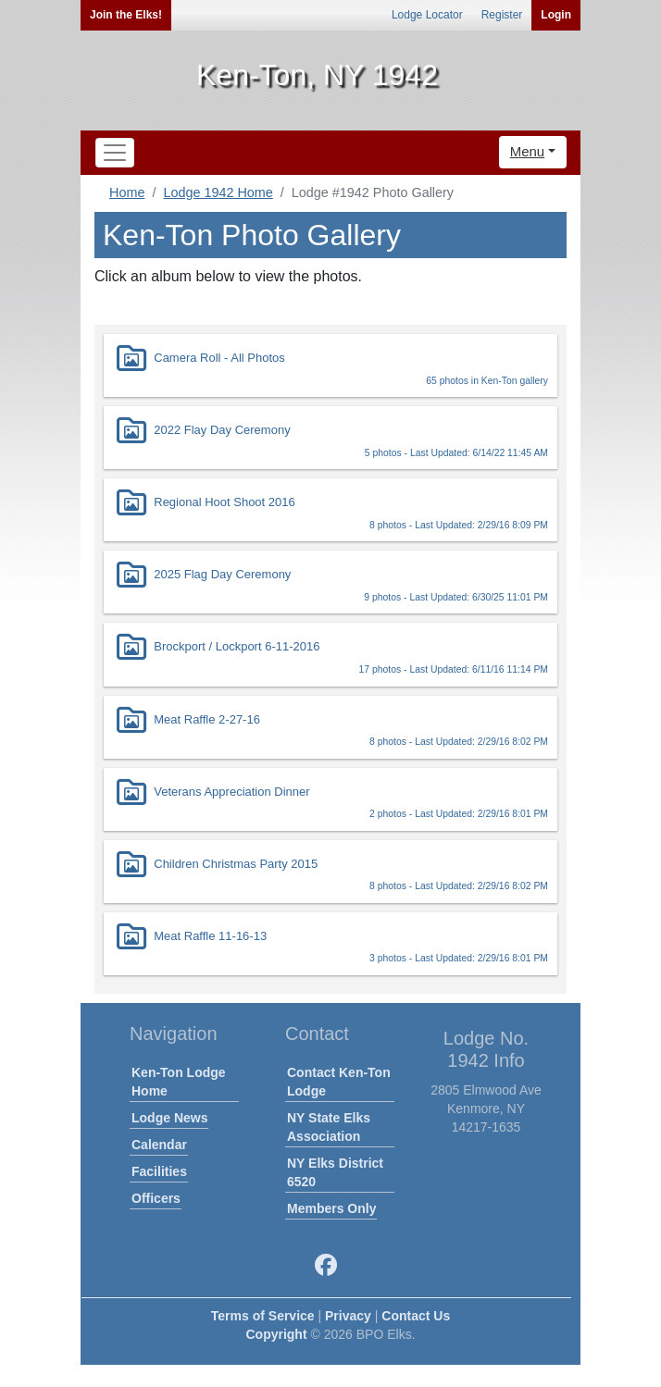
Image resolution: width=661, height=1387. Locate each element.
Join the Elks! (126, 14)
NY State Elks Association (328, 1127)
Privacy (348, 1315)
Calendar (159, 1144)
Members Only (331, 1208)
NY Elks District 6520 (335, 1172)
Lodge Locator (427, 14)
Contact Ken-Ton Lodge (339, 1081)
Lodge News (169, 1117)
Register (502, 14)
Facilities (159, 1171)
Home (126, 192)
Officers (156, 1198)
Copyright (275, 1334)
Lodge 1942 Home (217, 192)
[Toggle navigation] (114, 152)
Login (556, 14)
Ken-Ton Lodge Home (178, 1081)
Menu (527, 151)
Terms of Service (263, 1315)
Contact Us (415, 1315)
